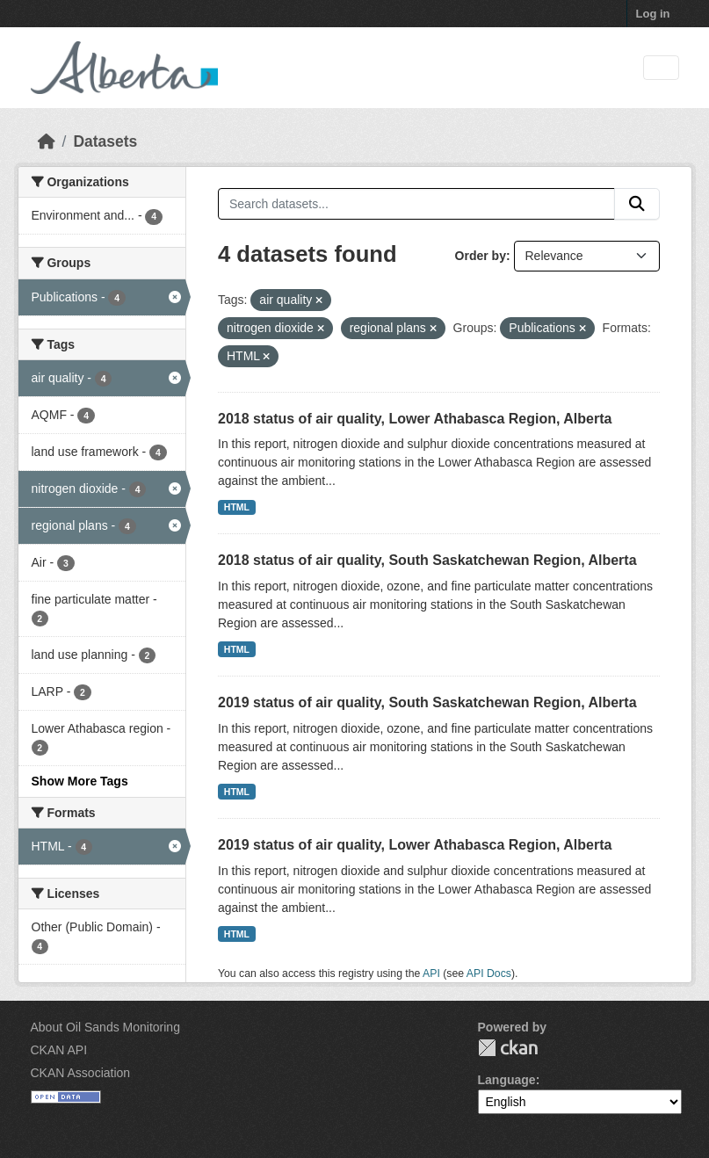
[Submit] (637, 204)
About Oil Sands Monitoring (105, 1027)
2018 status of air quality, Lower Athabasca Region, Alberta (414, 418)
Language (507, 1080)
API (431, 973)
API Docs (489, 973)
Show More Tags (80, 781)
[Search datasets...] (416, 204)
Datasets (105, 141)
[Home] (46, 141)
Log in (653, 13)
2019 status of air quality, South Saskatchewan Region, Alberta (427, 702)
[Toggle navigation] (661, 68)
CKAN (508, 1048)
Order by (480, 256)
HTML (237, 507)
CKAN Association (81, 1073)
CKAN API (59, 1050)
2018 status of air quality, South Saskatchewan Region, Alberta (427, 560)
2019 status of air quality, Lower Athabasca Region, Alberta (414, 844)
